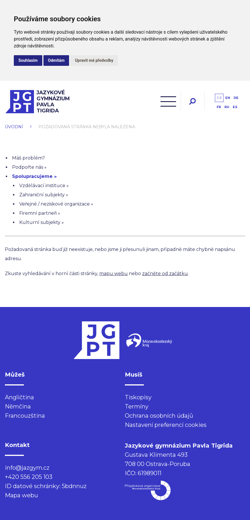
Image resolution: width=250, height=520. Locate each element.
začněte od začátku (165, 273)
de (236, 98)
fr (219, 107)
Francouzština (25, 415)
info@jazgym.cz (27, 467)
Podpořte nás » (29, 167)
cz (219, 98)
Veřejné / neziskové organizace (54, 204)
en (227, 98)
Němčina (18, 406)
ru (226, 107)
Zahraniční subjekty (42, 194)
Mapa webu (21, 495)
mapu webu (113, 273)
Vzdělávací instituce (42, 185)
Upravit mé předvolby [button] (94, 60)
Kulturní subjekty (39, 222)
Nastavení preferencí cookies (166, 424)
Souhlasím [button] (28, 60)
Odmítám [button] (56, 60)
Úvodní (14, 126)
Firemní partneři (38, 213)
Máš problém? (28, 158)
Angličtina (19, 397)
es (235, 107)
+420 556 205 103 (28, 476)
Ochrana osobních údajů (159, 415)
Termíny (136, 406)
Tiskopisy (138, 397)
